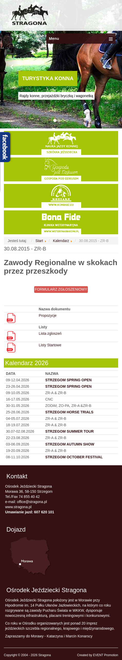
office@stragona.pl (32, 502)
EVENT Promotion (105, 655)
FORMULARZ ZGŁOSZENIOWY (61, 289)
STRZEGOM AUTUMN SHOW (69, 444)
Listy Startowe (50, 345)
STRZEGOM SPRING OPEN (68, 386)
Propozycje (48, 315)
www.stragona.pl (18, 507)
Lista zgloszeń (50, 333)
